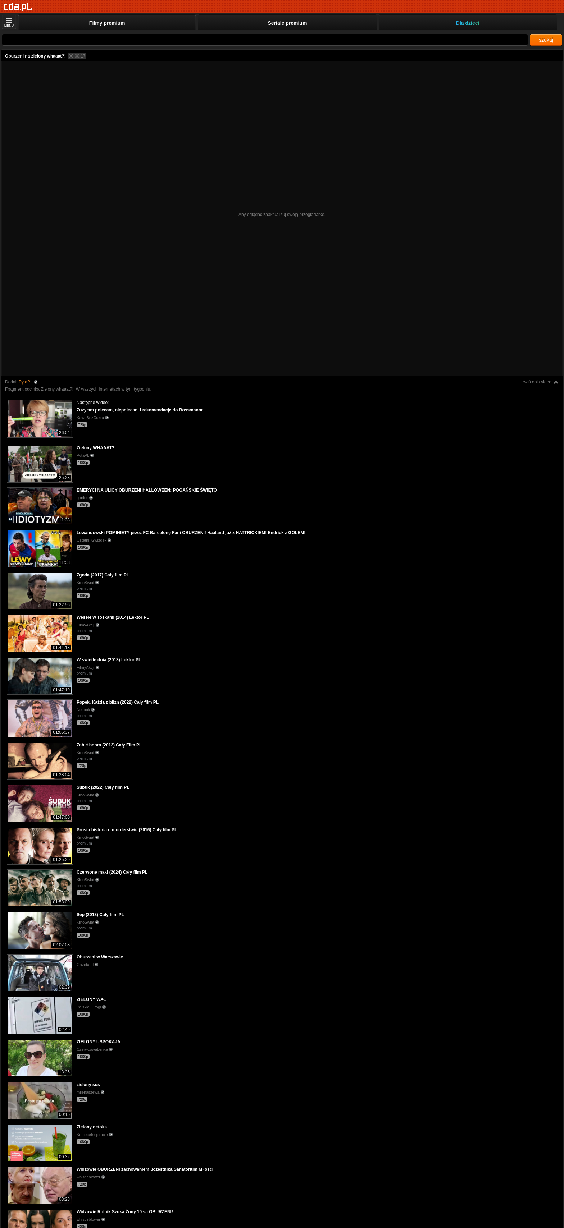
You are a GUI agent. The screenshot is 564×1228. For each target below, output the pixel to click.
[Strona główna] (18, 7)
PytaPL (25, 382)
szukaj (546, 40)
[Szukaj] (265, 40)
